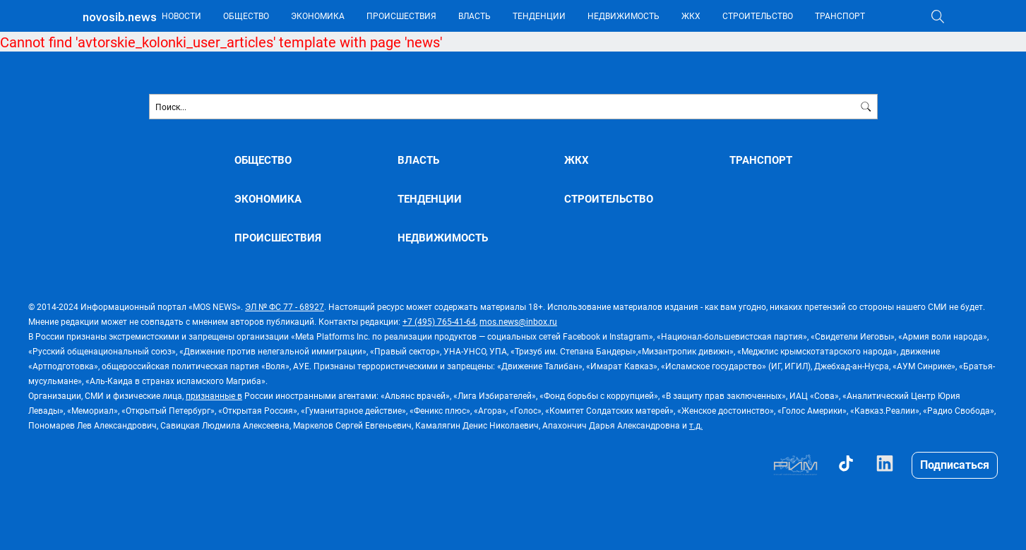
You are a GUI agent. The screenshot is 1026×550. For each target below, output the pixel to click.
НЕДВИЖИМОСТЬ (623, 15)
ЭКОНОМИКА (318, 15)
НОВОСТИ (181, 15)
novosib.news (120, 17)
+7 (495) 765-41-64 (439, 321)
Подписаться (954, 464)
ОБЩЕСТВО (246, 15)
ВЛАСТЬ (474, 15)
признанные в (214, 395)
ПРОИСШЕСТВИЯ (401, 15)
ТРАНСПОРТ (840, 15)
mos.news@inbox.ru (518, 321)
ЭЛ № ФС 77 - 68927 (284, 306)
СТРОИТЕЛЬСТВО (757, 15)
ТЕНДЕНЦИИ (539, 15)
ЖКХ (690, 15)
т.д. (696, 425)
